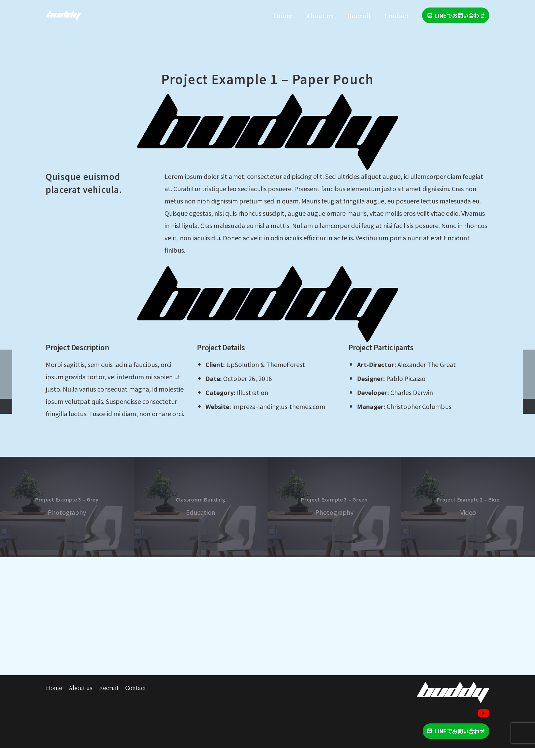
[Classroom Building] (201, 507)
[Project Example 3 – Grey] (67, 507)
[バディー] (63, 15)
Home (54, 687)
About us (80, 687)
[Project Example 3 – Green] (334, 507)
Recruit (109, 687)
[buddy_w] (453, 692)
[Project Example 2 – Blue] (468, 507)
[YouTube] (483, 713)
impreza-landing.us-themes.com (278, 406)
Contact (135, 687)
